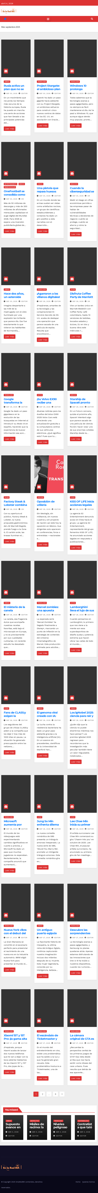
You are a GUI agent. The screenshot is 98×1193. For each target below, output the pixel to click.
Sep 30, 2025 (11, 93)
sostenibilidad (83, 1121)
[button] (92, 19)
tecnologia (58, 1121)
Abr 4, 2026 (13, 1132)
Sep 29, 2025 (45, 301)
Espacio (73, 395)
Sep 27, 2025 (11, 937)
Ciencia (7, 81)
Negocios (74, 184)
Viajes (73, 289)
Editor (23, 93)
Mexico (21, 184)
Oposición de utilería (46, 503)
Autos (40, 395)
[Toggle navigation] (48, 19)
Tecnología (42, 81)
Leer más (9, 129)
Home (78, 1182)
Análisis (40, 497)
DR (21, 199)
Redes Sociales (10, 187)
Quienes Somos (88, 1182)
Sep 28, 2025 (78, 509)
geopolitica (34, 1121)
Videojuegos (75, 1031)
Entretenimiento (11, 184)
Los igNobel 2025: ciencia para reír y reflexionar (81, 716)
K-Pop (73, 497)
